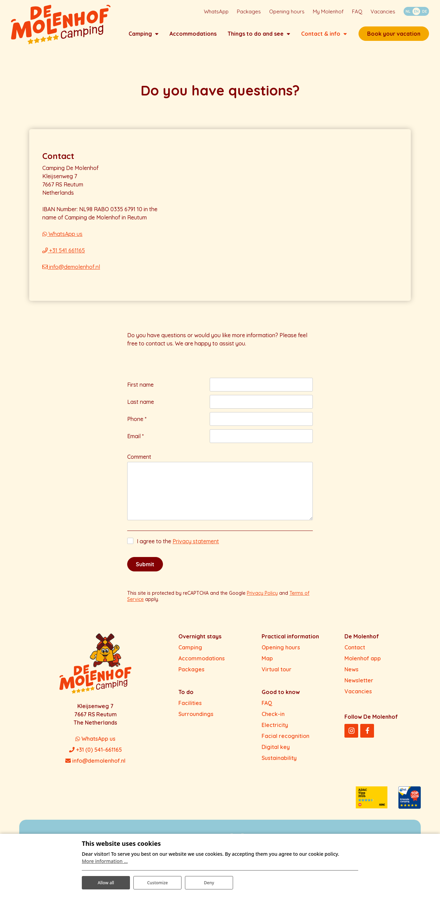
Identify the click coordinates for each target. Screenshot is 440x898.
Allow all (106, 880)
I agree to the (178, 547)
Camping (190, 653)
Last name (140, 408)
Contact (354, 653)
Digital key (276, 753)
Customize (157, 880)
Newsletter (358, 686)
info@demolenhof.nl (71, 273)
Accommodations (201, 664)
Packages (191, 675)
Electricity (275, 731)
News (351, 675)
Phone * (136, 425)
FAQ (267, 709)
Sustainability (279, 764)
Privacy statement (196, 547)
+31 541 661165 (63, 256)
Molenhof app (362, 664)
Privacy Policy (262, 599)
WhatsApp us (62, 240)
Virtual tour (277, 675)
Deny (209, 880)
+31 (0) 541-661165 (95, 755)
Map (267, 664)
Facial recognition (285, 742)
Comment (139, 462)
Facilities (190, 709)
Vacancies (358, 697)
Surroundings (195, 720)
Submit (145, 570)
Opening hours (281, 653)
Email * (135, 442)
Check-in (273, 720)
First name (140, 390)
